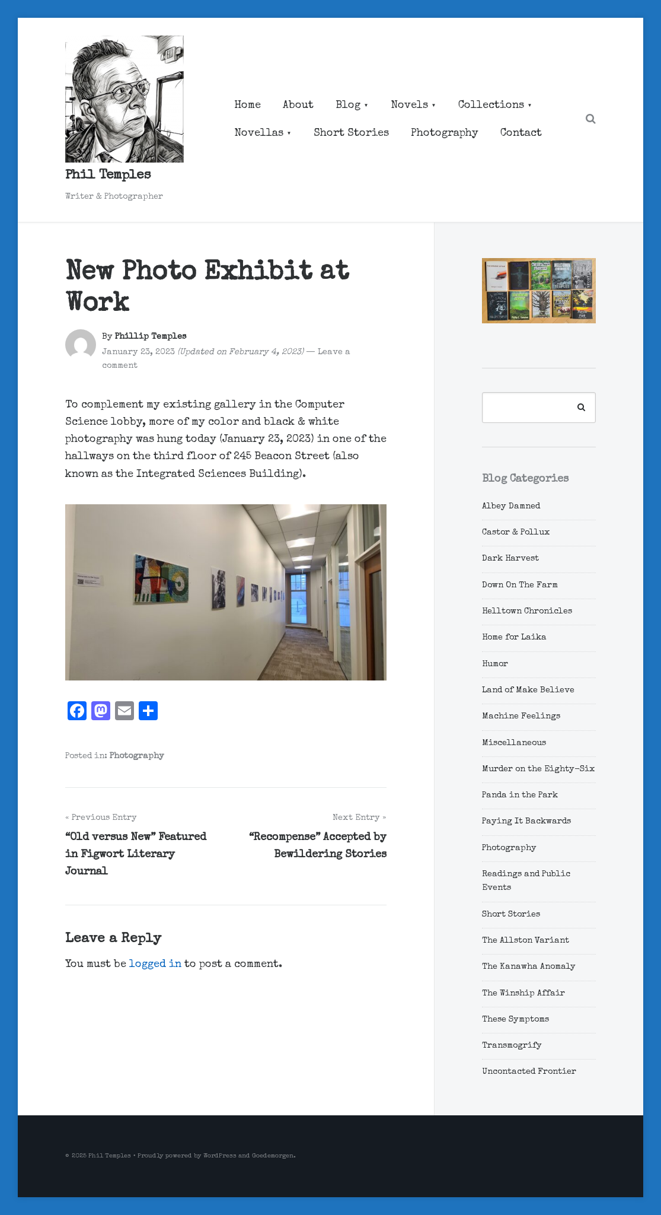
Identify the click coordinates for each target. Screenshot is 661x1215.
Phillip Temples (150, 337)
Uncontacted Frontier (529, 1072)
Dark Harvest (510, 559)
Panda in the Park (520, 795)
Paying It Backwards (526, 822)
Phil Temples (108, 176)
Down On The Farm (520, 585)
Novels (409, 105)
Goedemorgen (272, 1156)
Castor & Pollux (516, 533)
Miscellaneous (514, 743)
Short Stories (351, 133)
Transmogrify (512, 1046)
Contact (521, 133)
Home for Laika (514, 638)
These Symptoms (515, 1020)
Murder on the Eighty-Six (538, 769)
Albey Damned (511, 506)
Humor (495, 664)
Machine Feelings (521, 717)
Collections (491, 105)
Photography (444, 133)
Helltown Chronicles (527, 612)
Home (247, 105)
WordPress (220, 1156)
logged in (155, 964)
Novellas (258, 133)
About (298, 105)
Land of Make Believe (528, 690)
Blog (348, 105)
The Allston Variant (525, 941)
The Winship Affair (523, 994)
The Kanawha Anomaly (529, 967)
